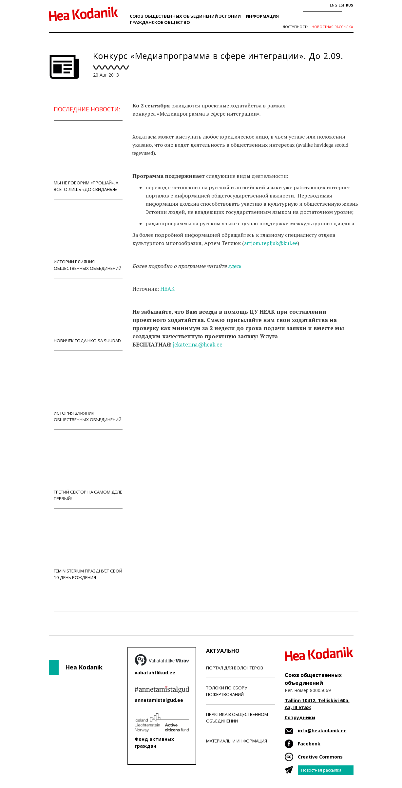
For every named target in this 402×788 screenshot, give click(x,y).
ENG (333, 5)
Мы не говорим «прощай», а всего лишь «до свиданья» (88, 159)
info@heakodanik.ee (322, 730)
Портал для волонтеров (234, 668)
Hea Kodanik (84, 667)
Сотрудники (300, 717)
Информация (262, 16)
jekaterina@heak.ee (197, 344)
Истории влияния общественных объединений (88, 238)
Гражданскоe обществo (160, 22)
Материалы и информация (236, 741)
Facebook (309, 744)
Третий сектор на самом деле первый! (88, 468)
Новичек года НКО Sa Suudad (88, 314)
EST (341, 5)
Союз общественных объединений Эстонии (185, 16)
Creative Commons (320, 757)
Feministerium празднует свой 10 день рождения (88, 547)
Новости (150, 370)
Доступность (295, 27)
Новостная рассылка (332, 27)
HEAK (167, 288)
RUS (349, 5)
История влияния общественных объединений (88, 389)
